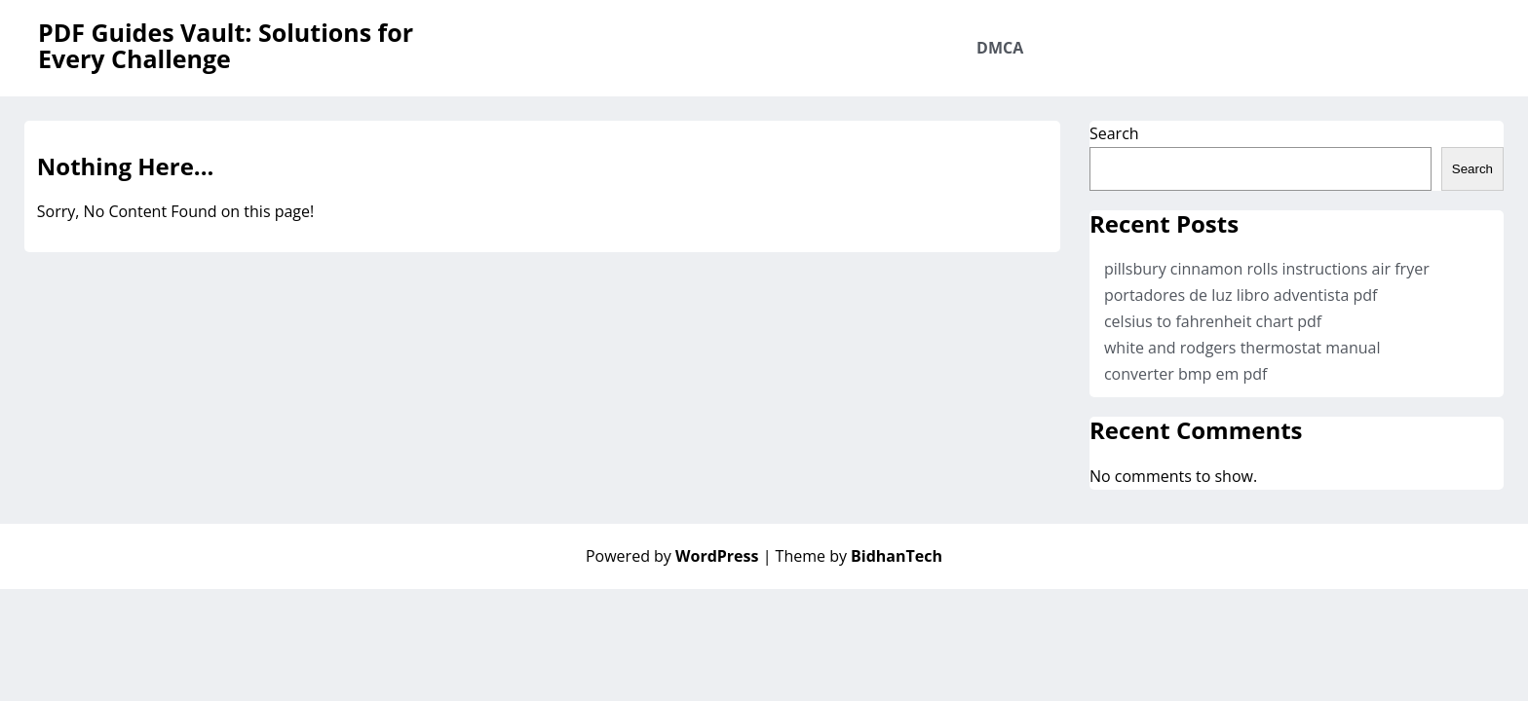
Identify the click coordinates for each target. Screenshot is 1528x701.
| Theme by (852, 556)
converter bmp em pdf (1185, 374)
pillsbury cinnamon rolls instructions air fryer (1267, 268)
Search (1114, 133)
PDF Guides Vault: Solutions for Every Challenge (225, 45)
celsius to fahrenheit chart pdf (1212, 321)
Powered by (674, 556)
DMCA (999, 47)
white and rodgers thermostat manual (1242, 347)
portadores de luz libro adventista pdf (1240, 295)
